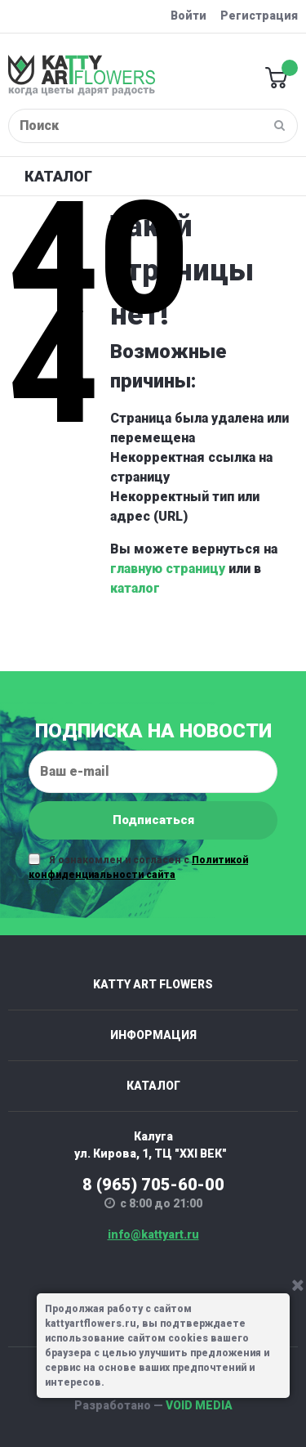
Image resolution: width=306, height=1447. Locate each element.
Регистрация (259, 15)
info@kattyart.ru (153, 1234)
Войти (188, 15)
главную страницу (167, 568)
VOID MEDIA (199, 1405)
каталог (135, 588)
